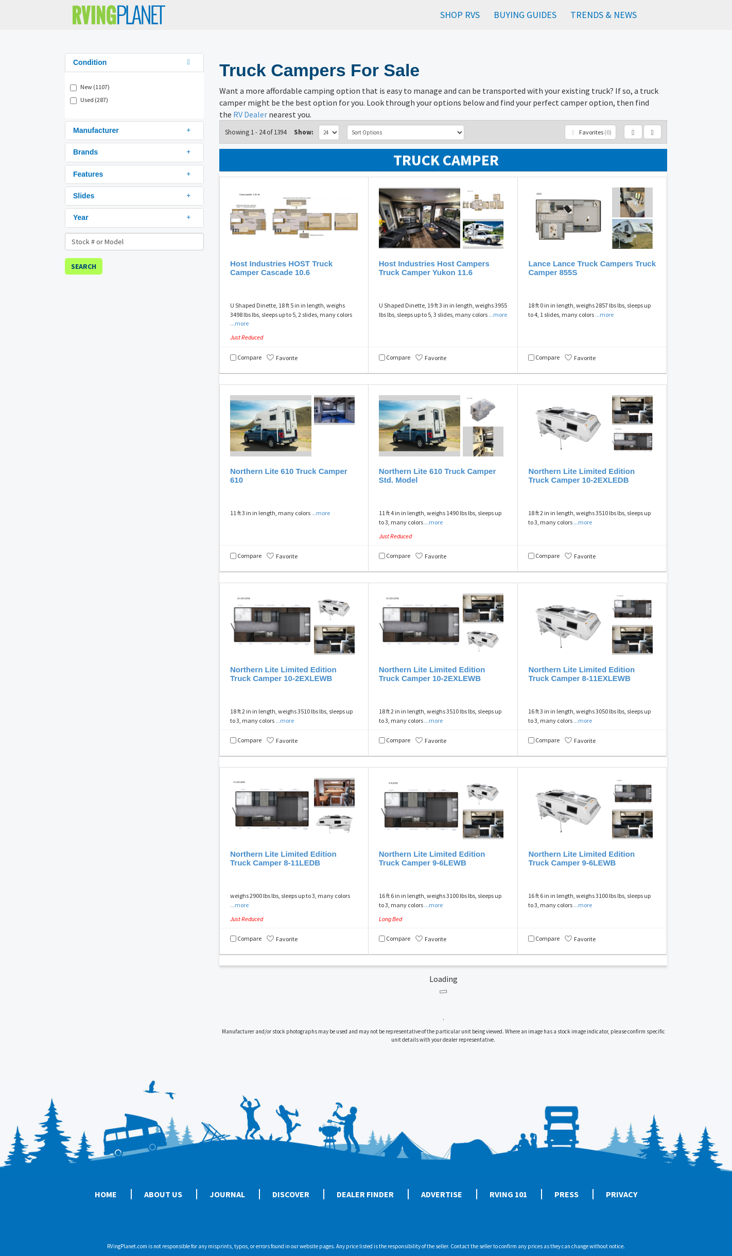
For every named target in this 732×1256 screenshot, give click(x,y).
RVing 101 (508, 1194)
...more (239, 323)
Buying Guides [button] (525, 15)
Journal (227, 1194)
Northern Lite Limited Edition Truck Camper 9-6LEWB (432, 858)
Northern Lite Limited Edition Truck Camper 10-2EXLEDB (581, 475)
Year (133, 217)
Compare (249, 357)
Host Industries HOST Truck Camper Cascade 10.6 (281, 268)
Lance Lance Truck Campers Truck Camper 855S (592, 268)
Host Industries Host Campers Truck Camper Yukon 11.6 (434, 268)
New (95, 87)
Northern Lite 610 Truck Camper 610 (288, 475)
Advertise (441, 1194)
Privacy (621, 1194)
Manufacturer (133, 130)
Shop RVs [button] (460, 15)
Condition (133, 62)
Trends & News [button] (603, 15)
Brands (133, 152)
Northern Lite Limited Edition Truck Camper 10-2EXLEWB (283, 674)
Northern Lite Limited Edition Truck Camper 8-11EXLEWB (581, 674)
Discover (290, 1194)
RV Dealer (250, 114)
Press (566, 1194)
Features (133, 174)
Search (83, 266)
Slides (133, 196)
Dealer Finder (365, 1194)
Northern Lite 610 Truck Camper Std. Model (437, 475)
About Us (163, 1194)
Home (106, 1194)
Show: (303, 132)
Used (94, 100)
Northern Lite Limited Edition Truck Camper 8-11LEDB (283, 858)
